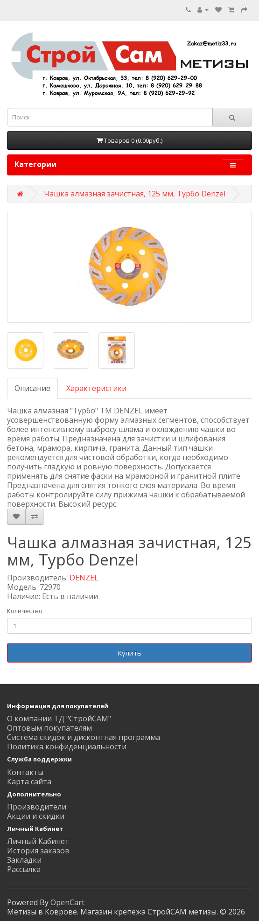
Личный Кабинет (38, 841)
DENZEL (84, 577)
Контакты (25, 772)
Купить (129, 652)
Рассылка (24, 869)
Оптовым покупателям (49, 728)
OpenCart (67, 902)
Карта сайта (29, 781)
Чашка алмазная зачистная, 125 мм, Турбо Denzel (134, 193)
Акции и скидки (35, 816)
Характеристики (96, 388)
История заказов (38, 850)
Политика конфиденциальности (66, 746)
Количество (24, 611)
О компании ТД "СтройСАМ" (59, 718)
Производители (36, 807)
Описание (32, 388)
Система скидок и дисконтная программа (83, 737)
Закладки (24, 860)
